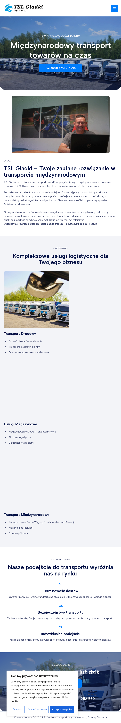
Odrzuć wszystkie (37, 709)
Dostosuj (18, 709)
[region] (42, 693)
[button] (60, 68)
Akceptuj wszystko (62, 709)
